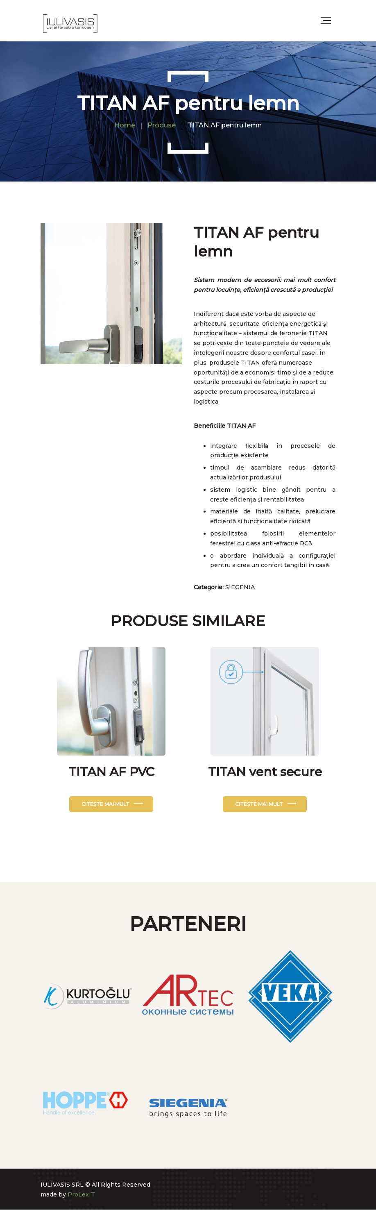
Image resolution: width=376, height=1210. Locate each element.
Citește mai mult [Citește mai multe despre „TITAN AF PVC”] (105, 804)
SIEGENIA (240, 587)
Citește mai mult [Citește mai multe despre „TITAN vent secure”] (259, 804)
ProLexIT (81, 1194)
